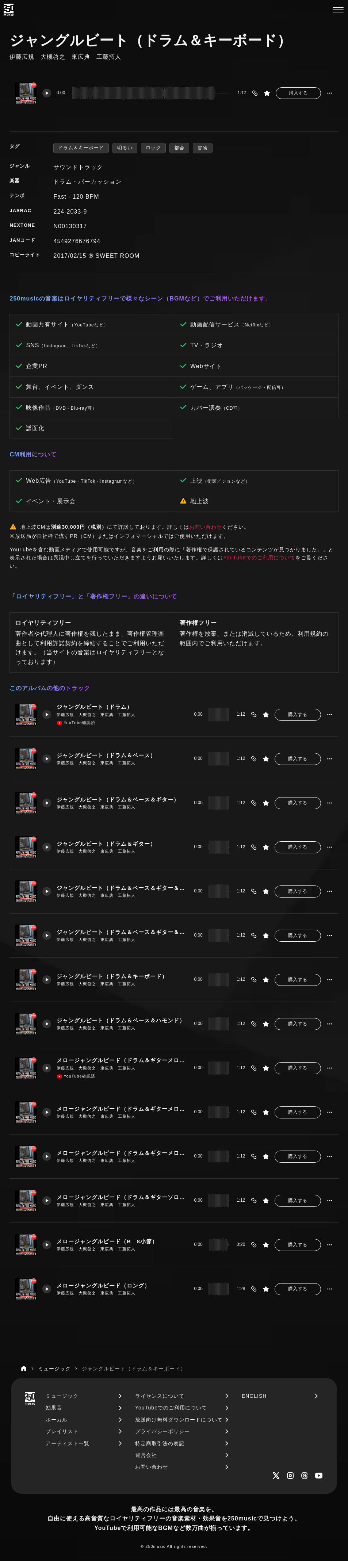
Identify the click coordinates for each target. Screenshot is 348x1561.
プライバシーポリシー (162, 1431)
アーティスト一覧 (67, 1443)
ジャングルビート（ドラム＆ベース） (106, 755)
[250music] (9, 10)
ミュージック (62, 1396)
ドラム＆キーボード (81, 147)
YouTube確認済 (76, 723)
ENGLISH (254, 1396)
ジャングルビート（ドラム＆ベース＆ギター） (118, 800)
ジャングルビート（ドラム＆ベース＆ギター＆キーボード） (122, 888)
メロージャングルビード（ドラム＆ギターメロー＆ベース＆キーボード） (122, 1153)
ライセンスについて (159, 1396)
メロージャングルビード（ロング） (103, 1286)
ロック (153, 147)
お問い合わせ (205, 527)
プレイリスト (62, 1431)
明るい (125, 147)
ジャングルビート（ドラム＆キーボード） (112, 976)
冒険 (203, 147)
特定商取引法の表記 (159, 1443)
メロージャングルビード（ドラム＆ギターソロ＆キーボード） (122, 1197)
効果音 (54, 1408)
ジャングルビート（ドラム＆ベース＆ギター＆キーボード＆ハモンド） (122, 932)
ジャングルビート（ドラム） (95, 707)
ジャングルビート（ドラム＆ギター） (106, 844)
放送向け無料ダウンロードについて (179, 1420)
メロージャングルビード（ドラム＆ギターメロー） (122, 1060)
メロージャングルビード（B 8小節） (107, 1241)
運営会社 (146, 1455)
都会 (179, 147)
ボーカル (57, 1420)
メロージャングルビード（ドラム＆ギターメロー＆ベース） (122, 1109)
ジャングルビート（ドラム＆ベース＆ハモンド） (121, 1021)
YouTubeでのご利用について (259, 557)
